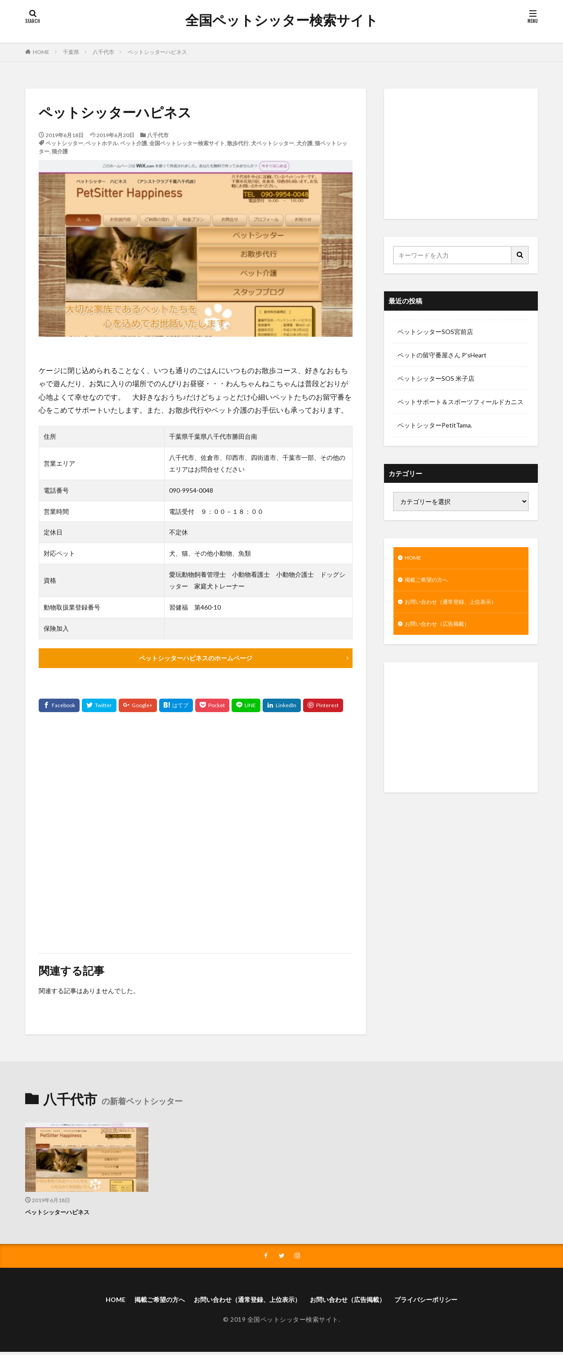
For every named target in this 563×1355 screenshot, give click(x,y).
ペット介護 (133, 143)
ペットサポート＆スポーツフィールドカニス (460, 402)
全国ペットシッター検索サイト (281, 20)
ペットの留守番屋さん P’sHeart (442, 355)
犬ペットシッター (272, 143)
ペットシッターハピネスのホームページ (195, 658)
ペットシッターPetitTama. (435, 425)
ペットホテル (101, 143)
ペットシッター (64, 143)
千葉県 (71, 52)
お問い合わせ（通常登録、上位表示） (458, 605)
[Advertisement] (196, 833)
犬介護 (304, 143)
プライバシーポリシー (444, 1301)
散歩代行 (238, 143)
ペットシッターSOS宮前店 (435, 331)
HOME (41, 52)
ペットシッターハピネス (157, 52)
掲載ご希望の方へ (430, 582)
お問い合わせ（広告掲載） (442, 629)
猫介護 (60, 151)
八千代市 (103, 52)
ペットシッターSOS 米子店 (436, 378)
